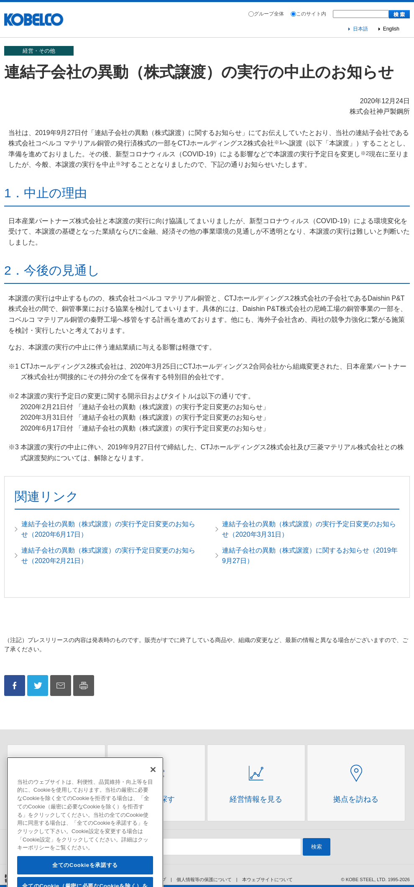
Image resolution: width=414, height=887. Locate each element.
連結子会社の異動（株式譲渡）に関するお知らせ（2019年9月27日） (310, 556)
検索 (316, 847)
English (391, 29)
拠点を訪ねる (355, 799)
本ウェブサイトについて (267, 879)
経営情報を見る (256, 799)
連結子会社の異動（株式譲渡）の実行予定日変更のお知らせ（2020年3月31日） (309, 529)
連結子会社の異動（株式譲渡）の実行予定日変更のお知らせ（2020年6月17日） (108, 529)
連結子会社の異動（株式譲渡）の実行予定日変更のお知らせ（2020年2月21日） (108, 556)
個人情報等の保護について (204, 879)
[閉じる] (153, 784)
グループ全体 (269, 14)
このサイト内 (311, 14)
